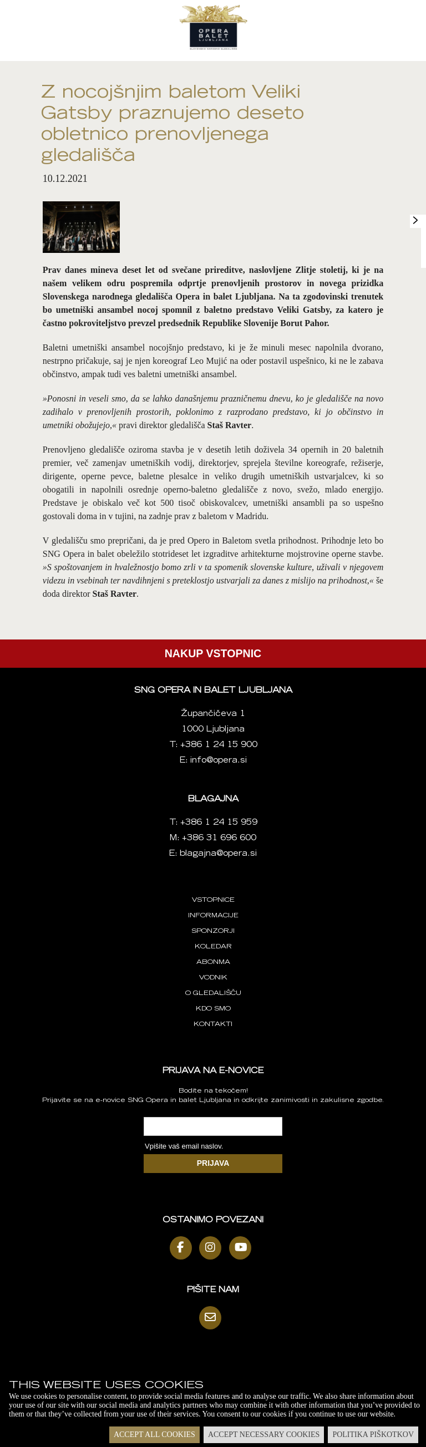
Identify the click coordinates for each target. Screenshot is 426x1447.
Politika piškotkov (373, 1434)
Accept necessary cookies (264, 1434)
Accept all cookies (154, 1434)
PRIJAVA (213, 1163)
